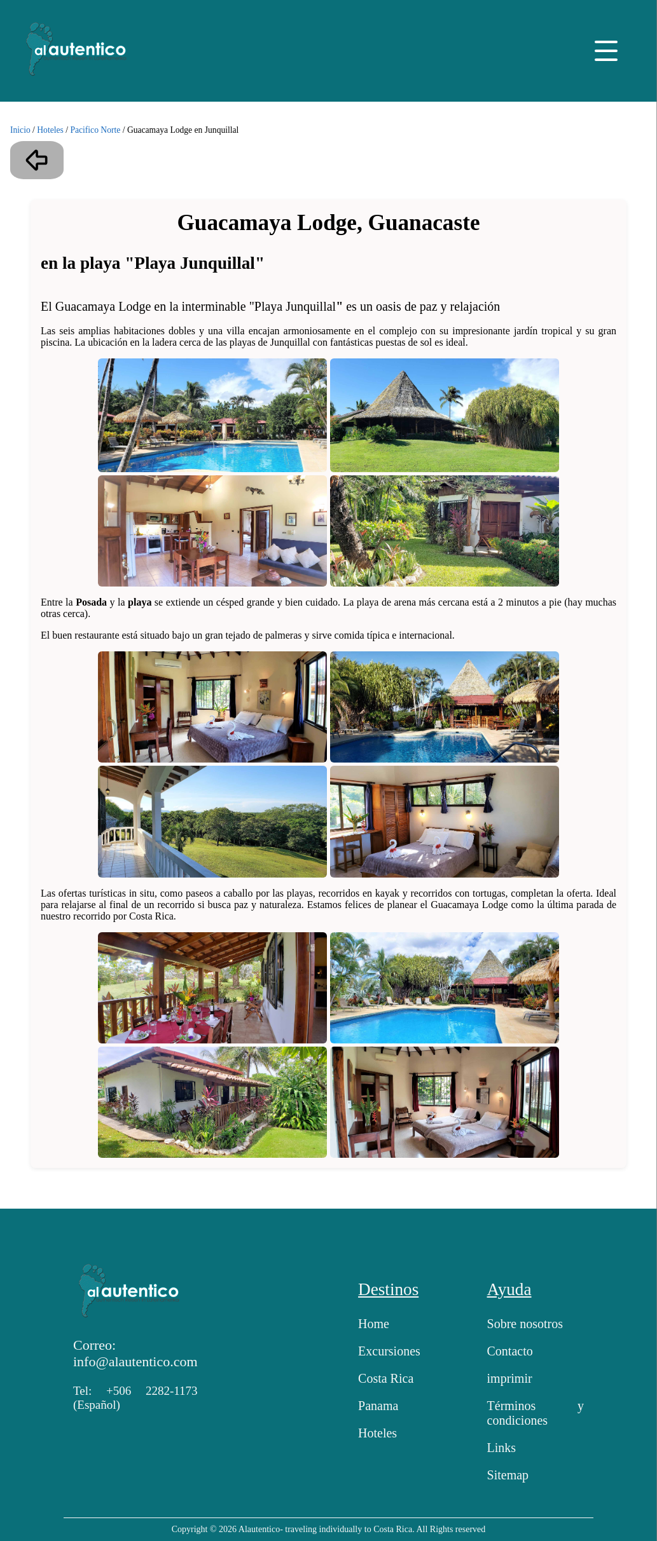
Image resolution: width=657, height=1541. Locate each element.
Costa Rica (385, 1378)
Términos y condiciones (535, 1413)
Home (373, 1324)
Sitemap (508, 1475)
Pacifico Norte (95, 130)
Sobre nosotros (525, 1324)
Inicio (20, 130)
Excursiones (389, 1351)
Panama (378, 1406)
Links (501, 1448)
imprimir (509, 1378)
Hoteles (50, 130)
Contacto (510, 1351)
